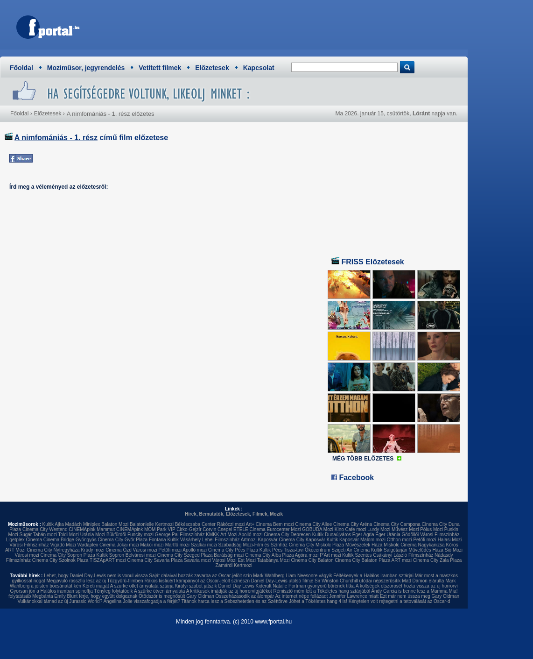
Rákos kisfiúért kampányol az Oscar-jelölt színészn (197, 580)
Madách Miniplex (82, 524)
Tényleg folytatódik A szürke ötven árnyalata (139, 591)
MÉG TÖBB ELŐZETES (362, 458)
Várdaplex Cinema (96, 544)
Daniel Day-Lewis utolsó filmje (282, 580)
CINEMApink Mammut (92, 529)
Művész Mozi (405, 529)
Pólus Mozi (431, 529)
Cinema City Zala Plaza (437, 560)
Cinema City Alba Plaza (269, 555)
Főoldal (21, 67)
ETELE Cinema (249, 529)
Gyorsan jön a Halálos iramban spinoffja (51, 591)
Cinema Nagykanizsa (422, 544)
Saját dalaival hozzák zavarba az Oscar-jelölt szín (200, 575)
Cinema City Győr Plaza (122, 539)
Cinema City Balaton (312, 560)
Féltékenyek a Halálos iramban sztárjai (373, 575)
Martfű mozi (177, 544)
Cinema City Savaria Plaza (154, 560)
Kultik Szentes (357, 555)
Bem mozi (283, 524)
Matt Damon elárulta (423, 580)
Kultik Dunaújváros (331, 534)
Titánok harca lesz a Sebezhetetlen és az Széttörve (235, 601)
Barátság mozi (229, 555)
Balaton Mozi (114, 524)
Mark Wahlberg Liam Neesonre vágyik (292, 575)
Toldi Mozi (68, 534)
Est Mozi (247, 560)
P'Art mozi (330, 555)
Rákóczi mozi (231, 524)
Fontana (157, 539)
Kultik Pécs (270, 550)
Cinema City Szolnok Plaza (60, 560)
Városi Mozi (224, 560)
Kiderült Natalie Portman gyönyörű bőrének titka (305, 585)
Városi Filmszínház (29, 544)
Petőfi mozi (424, 539)
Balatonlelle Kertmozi (152, 524)
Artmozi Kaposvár (259, 539)
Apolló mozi (250, 534)
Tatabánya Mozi (273, 560)
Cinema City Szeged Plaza (185, 555)
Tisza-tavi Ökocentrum (307, 550)
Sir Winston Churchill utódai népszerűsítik (358, 580)
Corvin (209, 529)
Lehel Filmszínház (221, 539)
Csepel (224, 529)
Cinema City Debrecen (287, 534)
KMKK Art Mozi (221, 534)
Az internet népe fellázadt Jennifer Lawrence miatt (327, 596)
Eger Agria (363, 534)
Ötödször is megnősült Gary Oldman (176, 596)
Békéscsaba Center (195, 524)
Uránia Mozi (92, 534)
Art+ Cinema (258, 524)
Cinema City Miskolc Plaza (316, 544)
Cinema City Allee (313, 524)
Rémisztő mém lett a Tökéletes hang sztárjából (321, 591)
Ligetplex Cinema (24, 539)
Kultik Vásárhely (184, 539)
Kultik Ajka (53, 524)
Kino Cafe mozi (350, 529)
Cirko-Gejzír (188, 529)
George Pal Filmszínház (180, 534)
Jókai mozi (128, 544)
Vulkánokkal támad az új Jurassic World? (59, 601)
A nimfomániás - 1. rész (56, 138)
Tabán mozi (45, 534)
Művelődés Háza (425, 550)
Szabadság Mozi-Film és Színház (253, 544)
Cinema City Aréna (352, 524)
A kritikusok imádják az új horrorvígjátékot (229, 591)
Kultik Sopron (110, 555)
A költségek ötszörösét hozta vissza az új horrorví (407, 585)
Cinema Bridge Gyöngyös (70, 539)
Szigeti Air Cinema (350, 550)
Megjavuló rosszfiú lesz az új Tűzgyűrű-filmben (95, 580)
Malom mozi (373, 539)
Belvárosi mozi (141, 555)
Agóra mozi (307, 555)
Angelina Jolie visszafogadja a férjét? (141, 601)
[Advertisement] (292, 26)
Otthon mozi (399, 539)
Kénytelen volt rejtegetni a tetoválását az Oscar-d (399, 601)
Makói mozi (152, 544)
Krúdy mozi (92, 550)
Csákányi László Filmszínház (403, 555)
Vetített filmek (160, 67)
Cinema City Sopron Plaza (67, 555)
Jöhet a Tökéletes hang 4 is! (318, 601)
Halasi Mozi (450, 539)
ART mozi (402, 560)
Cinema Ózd (118, 550)
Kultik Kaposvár (343, 539)
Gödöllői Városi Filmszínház (430, 534)
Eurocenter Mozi (284, 529)
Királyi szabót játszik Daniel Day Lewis (214, 585)
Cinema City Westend (45, 529)
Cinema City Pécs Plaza (233, 550)
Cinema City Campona (397, 524)
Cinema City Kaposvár (302, 539)
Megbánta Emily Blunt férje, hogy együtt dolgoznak (84, 596)
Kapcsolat (258, 67)
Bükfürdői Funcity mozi (130, 534)
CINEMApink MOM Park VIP (145, 529)
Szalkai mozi (204, 544)
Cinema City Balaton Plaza (362, 560)
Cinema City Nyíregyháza (53, 550)
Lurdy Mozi (378, 529)
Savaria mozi (197, 560)
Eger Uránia (387, 534)
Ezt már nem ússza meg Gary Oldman (419, 596)
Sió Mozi (454, 550)
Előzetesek (212, 67)
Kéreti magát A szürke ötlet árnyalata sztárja (128, 585)
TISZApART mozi (108, 560)
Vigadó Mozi (63, 544)
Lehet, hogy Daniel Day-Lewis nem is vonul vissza (95, 575)
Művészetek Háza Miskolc (372, 544)
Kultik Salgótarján (389, 550)
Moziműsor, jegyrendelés (86, 67)
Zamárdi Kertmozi (234, 565)
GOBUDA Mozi (317, 529)
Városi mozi (145, 550)
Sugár (25, 534)
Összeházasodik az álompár (245, 596)
